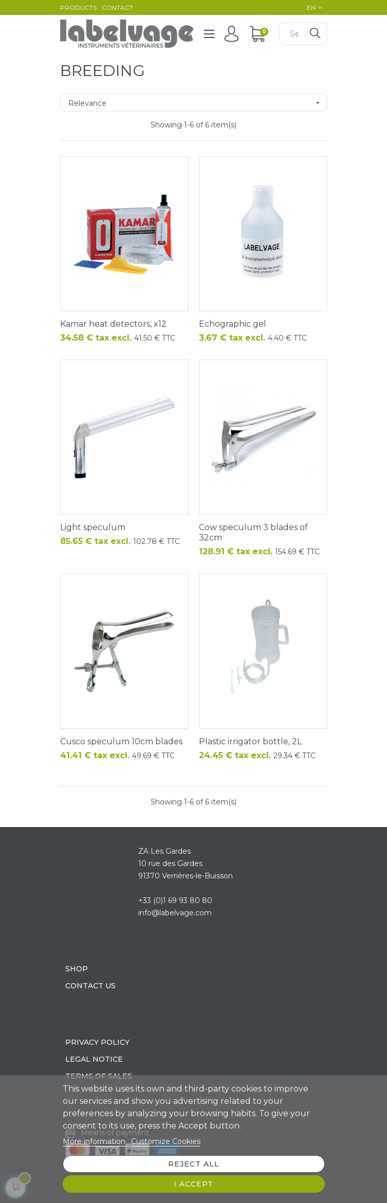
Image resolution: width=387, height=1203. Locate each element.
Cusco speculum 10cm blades (121, 741)
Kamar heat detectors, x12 (113, 324)
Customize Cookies (165, 1141)
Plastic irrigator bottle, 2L (250, 741)
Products (78, 7)
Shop (76, 968)
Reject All (193, 1164)
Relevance (197, 102)
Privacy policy (97, 1042)
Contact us (90, 985)
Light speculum (92, 527)
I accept (193, 1184)
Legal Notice (94, 1059)
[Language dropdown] (312, 7)
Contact (117, 7)
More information (95, 1141)
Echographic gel (232, 324)
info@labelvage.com (175, 912)
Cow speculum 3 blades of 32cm (253, 532)
